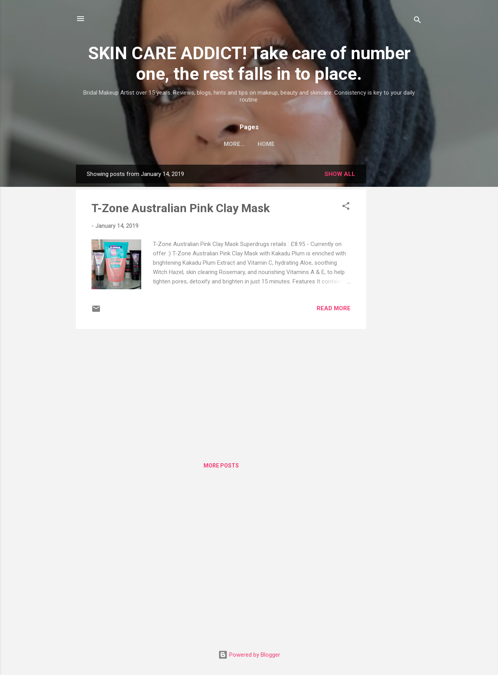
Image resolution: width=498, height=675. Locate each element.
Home (249, 144)
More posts (221, 465)
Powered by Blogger (249, 654)
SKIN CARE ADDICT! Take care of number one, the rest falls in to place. (249, 63)
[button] (346, 207)
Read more (334, 308)
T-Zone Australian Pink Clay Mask (180, 208)
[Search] (417, 21)
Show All (339, 174)
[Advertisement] (397, 281)
